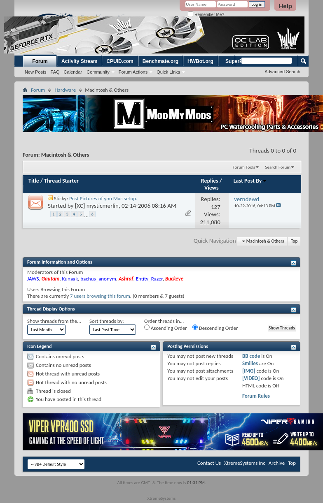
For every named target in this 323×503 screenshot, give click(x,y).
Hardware (65, 90)
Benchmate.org (160, 61)
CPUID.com (119, 61)
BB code (251, 356)
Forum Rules (256, 396)
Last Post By (250, 180)
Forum (39, 61)
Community (98, 72)
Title (33, 180)
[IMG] (248, 371)
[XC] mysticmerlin (97, 205)
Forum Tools (244, 167)
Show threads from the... (54, 321)
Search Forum (278, 167)
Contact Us (209, 463)
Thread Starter (61, 180)
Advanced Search (282, 71)
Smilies (250, 363)
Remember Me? (206, 14)
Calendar (73, 72)
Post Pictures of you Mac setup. (103, 198)
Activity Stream (79, 61)
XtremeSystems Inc (244, 463)
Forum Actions (133, 72)
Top (294, 241)
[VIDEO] (251, 378)
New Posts (36, 72)
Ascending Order (165, 328)
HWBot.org (200, 61)
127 (215, 207)
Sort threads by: (106, 321)
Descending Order (215, 328)
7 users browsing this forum (100, 296)
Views (211, 187)
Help (285, 5)
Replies (209, 180)
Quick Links (168, 72)
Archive (277, 463)
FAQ (55, 72)
